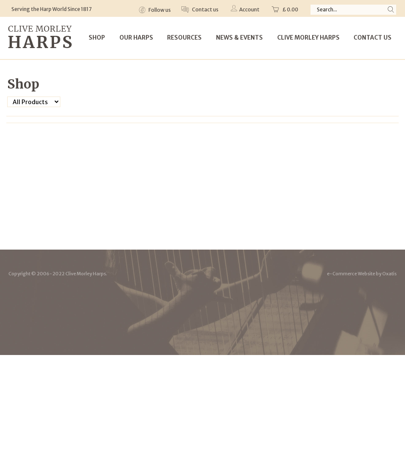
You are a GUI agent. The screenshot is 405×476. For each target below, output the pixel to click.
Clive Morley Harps (308, 37)
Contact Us (373, 37)
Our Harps (136, 37)
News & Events (239, 37)
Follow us (159, 10)
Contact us (205, 9)
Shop (97, 37)
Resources (184, 37)
